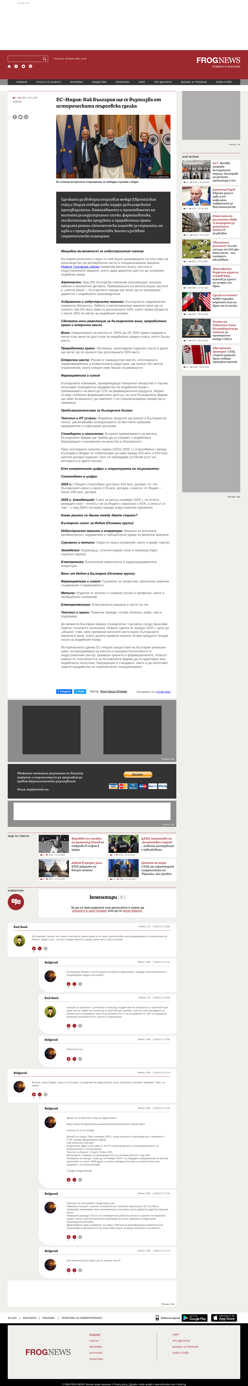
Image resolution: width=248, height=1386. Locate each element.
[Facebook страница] (16, 66)
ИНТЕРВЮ (76, 82)
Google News (163, 692)
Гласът (94, 1341)
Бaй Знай (21, 926)
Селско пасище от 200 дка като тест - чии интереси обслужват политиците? (226, 252)
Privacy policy (121, 1384)
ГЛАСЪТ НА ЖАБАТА (48, 82)
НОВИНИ (21, 82)
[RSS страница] (31, 66)
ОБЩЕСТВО (99, 82)
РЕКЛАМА (49, 1318)
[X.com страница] (23, 66)
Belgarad (51, 962)
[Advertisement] (124, 26)
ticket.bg (181, 1384)
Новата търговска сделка (80, 267)
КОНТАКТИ (29, 1318)
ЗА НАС (12, 1318)
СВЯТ (142, 82)
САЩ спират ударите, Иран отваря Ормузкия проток (225, 355)
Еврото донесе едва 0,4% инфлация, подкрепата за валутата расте (224, 198)
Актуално (96, 1353)
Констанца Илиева (113, 691)
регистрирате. (133, 910)
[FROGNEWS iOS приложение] (224, 1318)
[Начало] (9, 66)
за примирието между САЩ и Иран (225, 331)
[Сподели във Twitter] (20, 117)
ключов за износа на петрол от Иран (226, 277)
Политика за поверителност (82, 1318)
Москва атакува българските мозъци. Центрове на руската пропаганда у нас (225, 171)
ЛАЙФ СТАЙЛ (224, 82)
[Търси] (45, 59)
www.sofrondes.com (165, 1384)
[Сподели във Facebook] (15, 117)
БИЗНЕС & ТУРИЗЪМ (194, 82)
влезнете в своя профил (89, 910)
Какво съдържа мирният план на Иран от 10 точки (225, 300)
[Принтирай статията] (26, 117)
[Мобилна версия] (168, 1318)
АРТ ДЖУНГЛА (163, 82)
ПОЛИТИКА (122, 82)
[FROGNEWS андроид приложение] (194, 1318)
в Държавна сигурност (225, 226)
